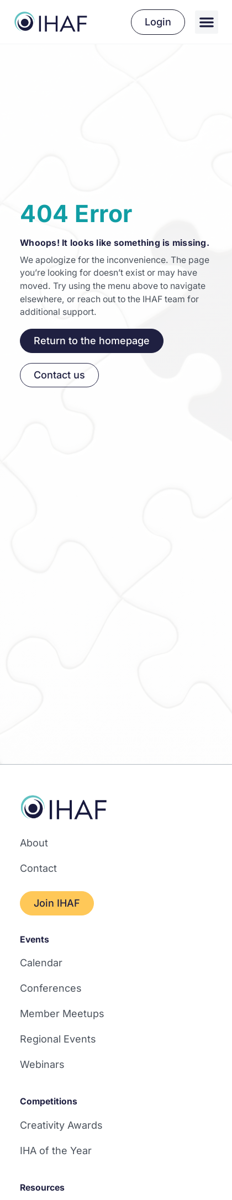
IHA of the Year (56, 1150)
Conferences (51, 988)
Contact (38, 868)
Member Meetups (62, 1013)
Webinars (42, 1064)
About (34, 843)
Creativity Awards (61, 1125)
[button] (206, 22)
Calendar (41, 963)
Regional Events (58, 1039)
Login (158, 22)
